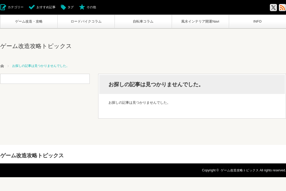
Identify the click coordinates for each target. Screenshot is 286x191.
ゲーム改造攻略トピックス (36, 46)
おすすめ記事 (46, 7)
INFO (257, 21)
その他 (91, 7)
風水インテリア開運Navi (200, 21)
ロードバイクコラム (86, 21)
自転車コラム (143, 21)
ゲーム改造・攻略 (29, 21)
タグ (70, 7)
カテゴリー (16, 7)
